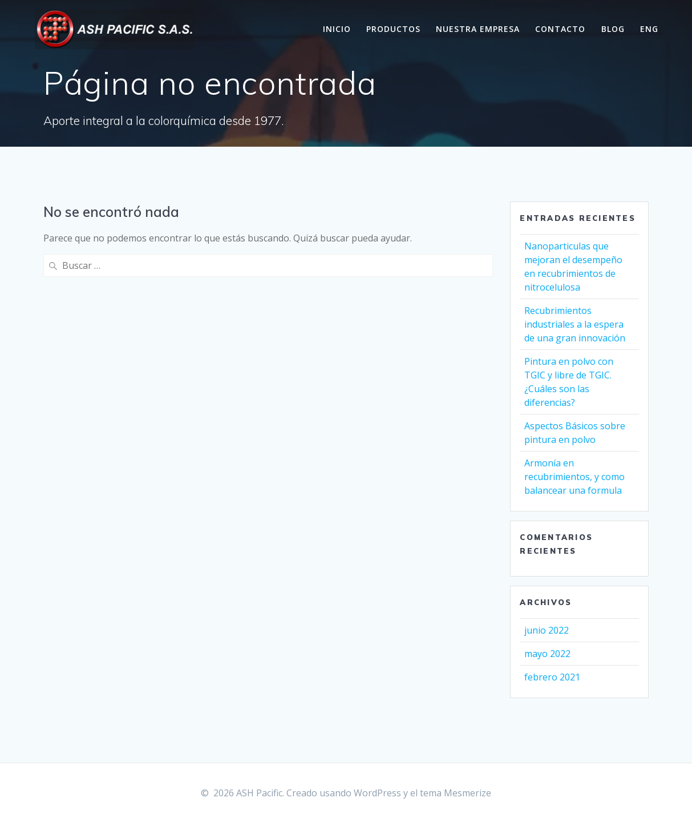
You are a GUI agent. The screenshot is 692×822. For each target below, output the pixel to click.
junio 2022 (546, 630)
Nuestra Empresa (478, 28)
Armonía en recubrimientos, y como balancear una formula (574, 477)
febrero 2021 (552, 677)
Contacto (560, 28)
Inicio (337, 28)
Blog (613, 28)
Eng (649, 28)
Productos (393, 28)
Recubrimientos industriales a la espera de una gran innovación (574, 324)
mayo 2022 (547, 653)
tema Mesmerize (455, 793)
